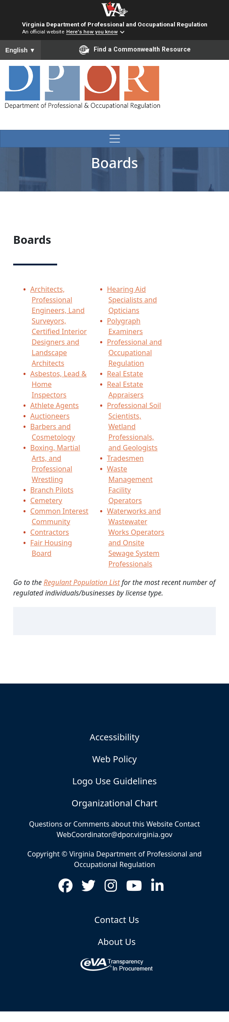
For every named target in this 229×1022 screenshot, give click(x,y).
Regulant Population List (82, 582)
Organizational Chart (114, 803)
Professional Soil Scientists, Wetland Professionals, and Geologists (134, 426)
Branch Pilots (51, 490)
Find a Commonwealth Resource (135, 49)
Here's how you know (92, 32)
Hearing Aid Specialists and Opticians (132, 299)
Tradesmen (125, 458)
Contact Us (117, 920)
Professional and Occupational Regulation (134, 352)
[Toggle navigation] (114, 138)
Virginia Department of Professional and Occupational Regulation (114, 24)
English (20, 50)
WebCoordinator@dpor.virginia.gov (114, 834)
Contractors (49, 532)
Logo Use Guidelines (114, 781)
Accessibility (114, 737)
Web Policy (114, 759)
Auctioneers (50, 416)
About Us (116, 942)
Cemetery (46, 500)
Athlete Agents (54, 405)
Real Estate (125, 374)
